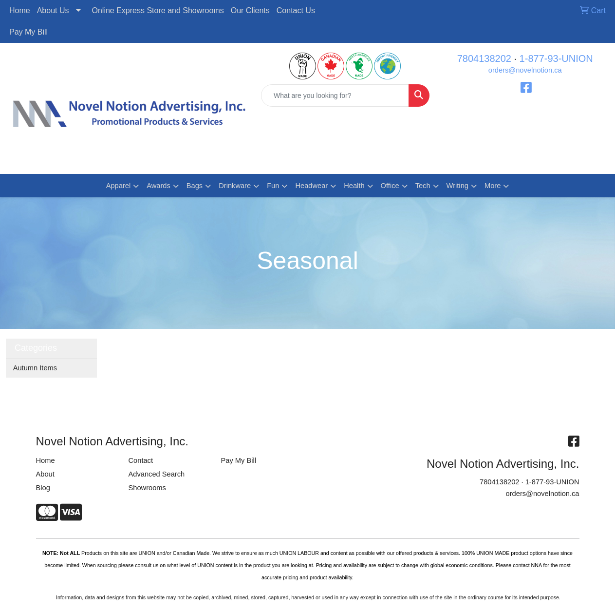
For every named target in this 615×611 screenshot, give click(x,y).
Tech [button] (422, 186)
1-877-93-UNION (556, 58)
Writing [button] (457, 186)
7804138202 (484, 58)
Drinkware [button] (235, 186)
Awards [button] (158, 186)
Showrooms (147, 488)
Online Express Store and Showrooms (158, 10)
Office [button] (390, 186)
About (45, 474)
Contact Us (296, 10)
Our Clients (250, 10)
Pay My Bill (28, 32)
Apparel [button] (118, 186)
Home (19, 10)
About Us (53, 10)
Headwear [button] (311, 186)
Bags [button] (194, 186)
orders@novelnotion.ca (525, 70)
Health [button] (354, 186)
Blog (43, 488)
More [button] (493, 186)
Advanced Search (157, 474)
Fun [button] (273, 186)
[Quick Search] (335, 95)
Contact (141, 460)
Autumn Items (35, 368)
